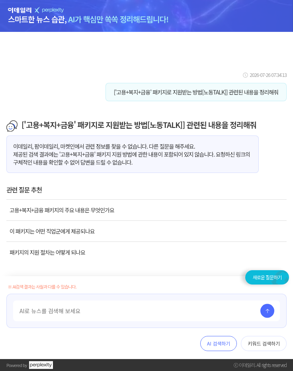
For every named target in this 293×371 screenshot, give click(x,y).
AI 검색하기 (218, 343)
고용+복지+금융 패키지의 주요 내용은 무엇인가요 (62, 210)
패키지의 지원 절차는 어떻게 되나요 (47, 252)
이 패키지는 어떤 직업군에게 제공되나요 (52, 231)
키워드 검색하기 (264, 343)
